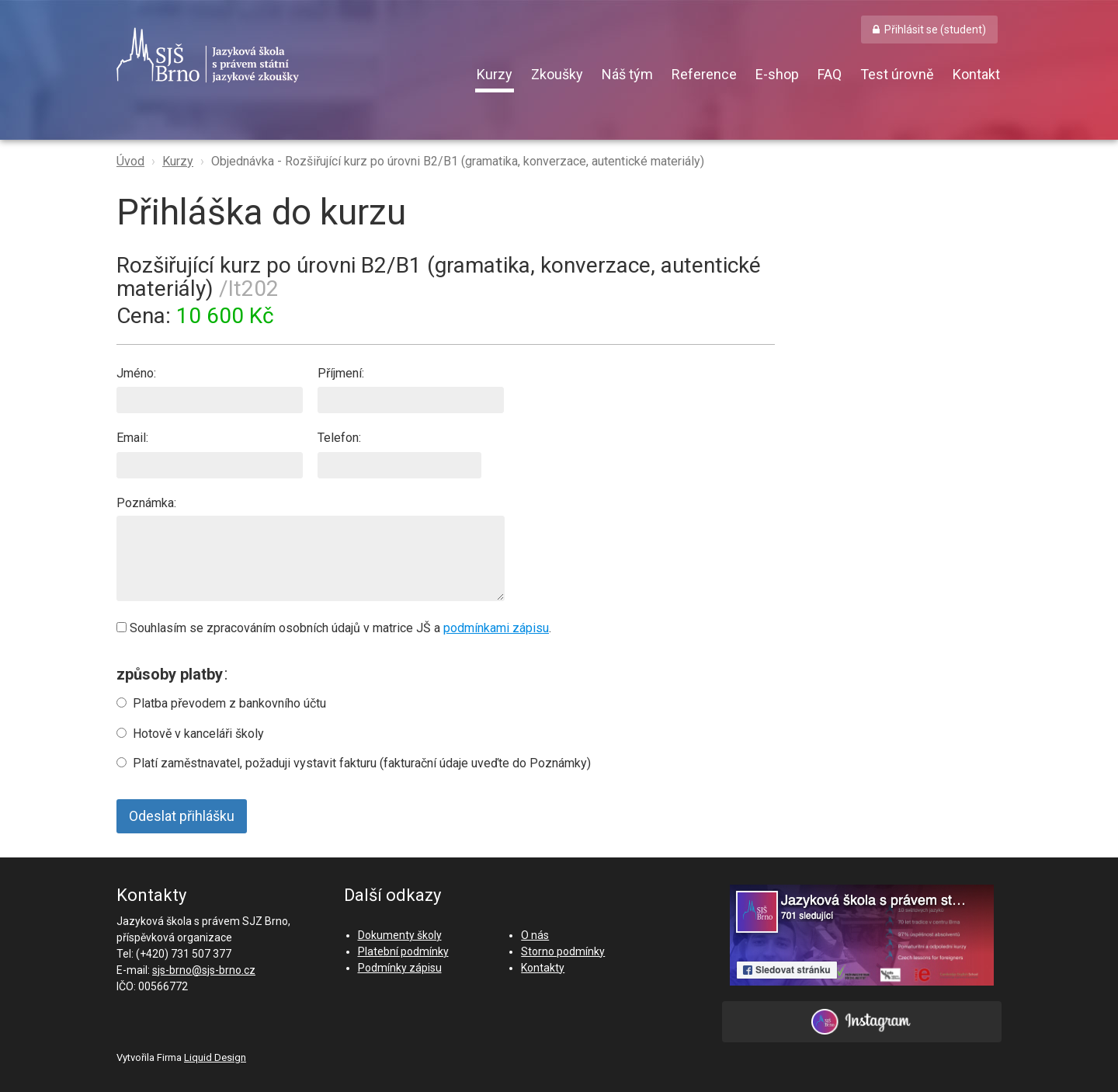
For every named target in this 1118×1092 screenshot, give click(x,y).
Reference (704, 74)
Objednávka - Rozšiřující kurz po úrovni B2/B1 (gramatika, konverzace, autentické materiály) (457, 161)
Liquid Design (215, 1057)
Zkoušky (557, 74)
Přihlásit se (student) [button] (935, 29)
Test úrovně (897, 74)
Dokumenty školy (400, 935)
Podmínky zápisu (400, 968)
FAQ (830, 74)
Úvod (130, 161)
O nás (535, 935)
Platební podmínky (403, 951)
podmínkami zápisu (496, 628)
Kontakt (976, 74)
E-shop (777, 74)
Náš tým (627, 74)
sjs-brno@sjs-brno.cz (203, 970)
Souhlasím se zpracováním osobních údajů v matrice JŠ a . (333, 628)
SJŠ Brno (279, 55)
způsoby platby (169, 674)
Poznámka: (310, 549)
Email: (209, 454)
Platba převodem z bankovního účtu (229, 703)
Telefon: (399, 454)
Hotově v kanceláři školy (198, 733)
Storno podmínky (563, 951)
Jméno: (209, 389)
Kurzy (494, 74)
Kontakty (542, 968)
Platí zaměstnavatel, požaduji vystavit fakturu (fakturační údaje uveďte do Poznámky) (362, 763)
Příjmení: (411, 389)
